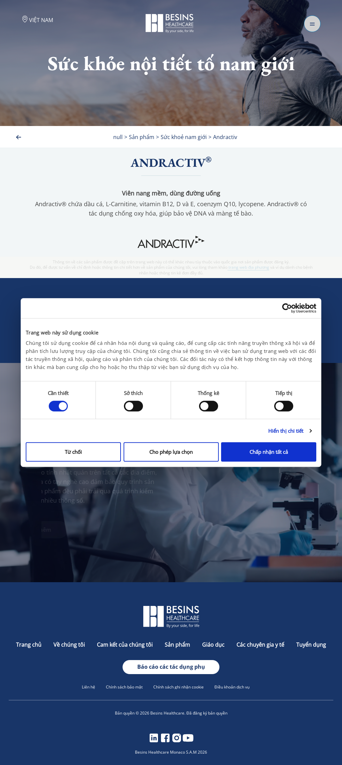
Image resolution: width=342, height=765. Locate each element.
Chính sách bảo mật (124, 687)
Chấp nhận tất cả (268, 452)
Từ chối (73, 452)
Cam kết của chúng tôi (125, 644)
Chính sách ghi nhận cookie (178, 687)
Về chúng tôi (69, 644)
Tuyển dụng (311, 644)
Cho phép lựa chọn (171, 452)
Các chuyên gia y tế (261, 644)
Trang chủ (29, 644)
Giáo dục (214, 644)
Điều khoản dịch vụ (231, 687)
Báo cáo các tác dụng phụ (171, 666)
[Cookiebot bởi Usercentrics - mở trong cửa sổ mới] (287, 308)
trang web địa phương (248, 267)
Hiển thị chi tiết (286, 430)
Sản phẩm (178, 644)
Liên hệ (88, 687)
